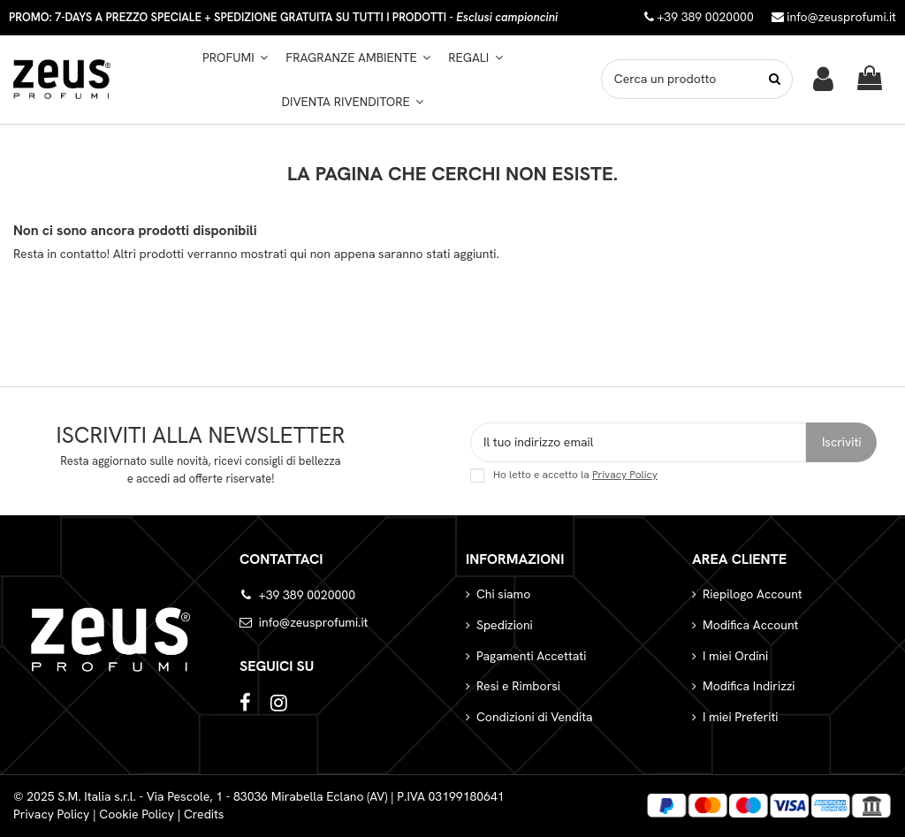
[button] (358, 57)
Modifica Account (750, 625)
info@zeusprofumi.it (834, 17)
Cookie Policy (136, 814)
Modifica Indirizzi (749, 686)
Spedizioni (504, 625)
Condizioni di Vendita (534, 717)
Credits (204, 814)
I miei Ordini (735, 656)
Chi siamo (503, 594)
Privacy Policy (625, 475)
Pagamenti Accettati (531, 656)
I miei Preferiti (740, 717)
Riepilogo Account (752, 594)
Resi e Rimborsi (518, 686)
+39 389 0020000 (307, 595)
